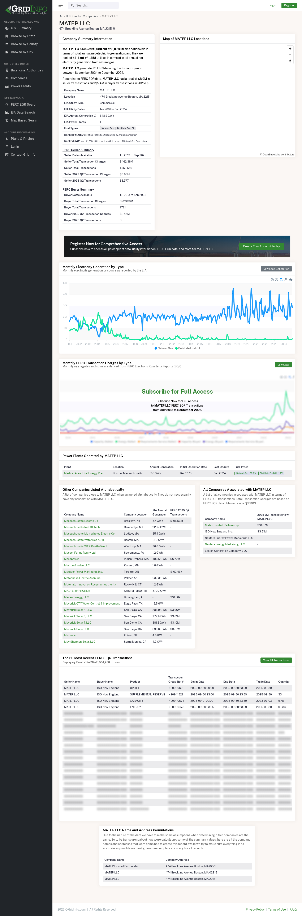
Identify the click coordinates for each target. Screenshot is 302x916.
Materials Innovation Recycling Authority (90, 584)
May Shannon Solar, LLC (79, 641)
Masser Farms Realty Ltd (80, 552)
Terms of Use (277, 909)
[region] (26, 465)
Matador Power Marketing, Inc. (83, 571)
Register (289, 5)
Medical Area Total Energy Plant (84, 473)
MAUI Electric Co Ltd (77, 590)
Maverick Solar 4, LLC (78, 609)
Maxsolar (70, 635)
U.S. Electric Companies (82, 16)
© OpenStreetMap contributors (277, 154)
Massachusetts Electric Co (81, 520)
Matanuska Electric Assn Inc (82, 578)
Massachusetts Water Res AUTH (84, 539)
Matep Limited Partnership (222, 525)
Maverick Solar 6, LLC (78, 616)
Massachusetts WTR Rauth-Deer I (85, 546)
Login (272, 5)
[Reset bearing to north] (290, 61)
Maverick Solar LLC (76, 629)
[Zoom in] (290, 49)
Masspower (71, 559)
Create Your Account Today (261, 246)
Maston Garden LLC (77, 565)
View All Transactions (276, 660)
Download (283, 364)
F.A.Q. (293, 909)
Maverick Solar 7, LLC (77, 622)
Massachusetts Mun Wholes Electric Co (89, 533)
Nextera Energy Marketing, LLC (225, 544)
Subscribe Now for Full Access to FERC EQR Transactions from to (177, 399)
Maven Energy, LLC (76, 597)
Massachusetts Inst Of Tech (82, 527)
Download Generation (276, 268)
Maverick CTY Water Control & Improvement (92, 603)
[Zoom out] (290, 55)
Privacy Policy (255, 909)
